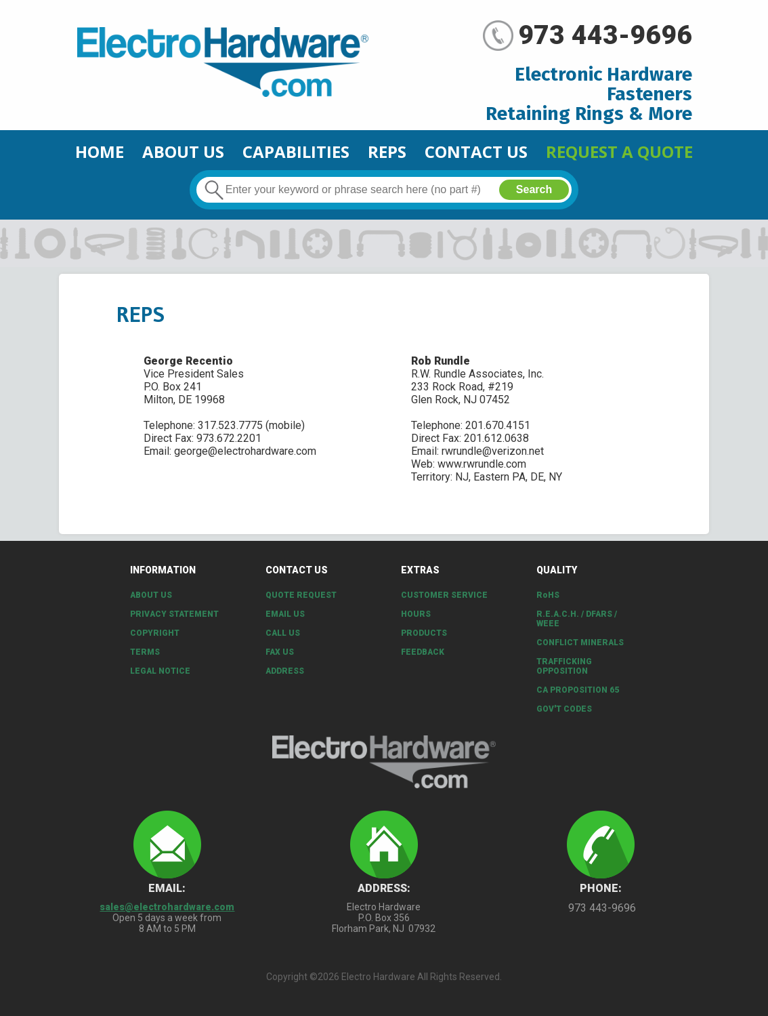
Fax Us (279, 652)
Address (284, 671)
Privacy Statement (174, 614)
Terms (145, 652)
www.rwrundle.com (482, 464)
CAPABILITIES (295, 151)
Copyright (154, 633)
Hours (416, 614)
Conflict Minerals (580, 642)
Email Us (285, 614)
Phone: (601, 888)
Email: (167, 888)
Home (99, 151)
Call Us (282, 633)
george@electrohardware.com (245, 451)
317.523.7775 (230, 425)
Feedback (422, 652)
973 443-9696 (605, 35)
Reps (387, 151)
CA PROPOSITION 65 (577, 690)
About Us (183, 151)
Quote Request (301, 595)
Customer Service (444, 595)
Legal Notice (160, 671)
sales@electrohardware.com (167, 906)
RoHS (547, 595)
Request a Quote (619, 151)
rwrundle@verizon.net (493, 451)
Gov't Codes (564, 709)
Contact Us (476, 151)
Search (534, 189)
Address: (384, 888)
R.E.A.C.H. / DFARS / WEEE (576, 618)
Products (424, 633)
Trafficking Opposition (564, 666)
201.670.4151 (497, 425)
